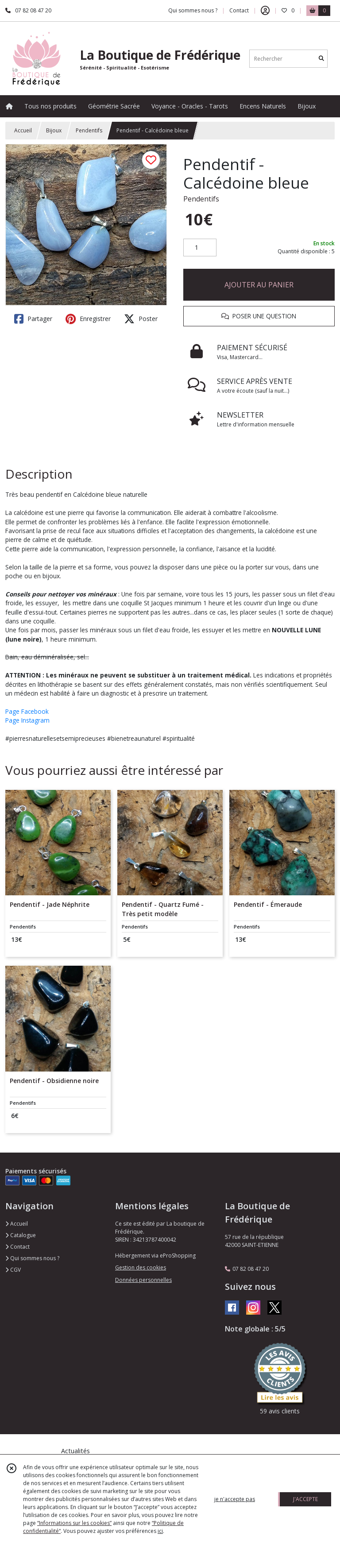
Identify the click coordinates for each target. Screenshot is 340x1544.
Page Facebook (27, 711)
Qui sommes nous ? (32, 1258)
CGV (13, 1269)
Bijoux (54, 130)
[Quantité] (199, 247)
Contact (239, 10)
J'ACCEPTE (305, 1499)
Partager (33, 318)
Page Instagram (27, 720)
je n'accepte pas (234, 1499)
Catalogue (20, 1235)
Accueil (23, 130)
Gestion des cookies (140, 1267)
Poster (141, 318)
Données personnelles (143, 1280)
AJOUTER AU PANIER (259, 285)
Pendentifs (89, 130)
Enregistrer (88, 318)
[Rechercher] (321, 58)
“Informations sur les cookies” (74, 1523)
